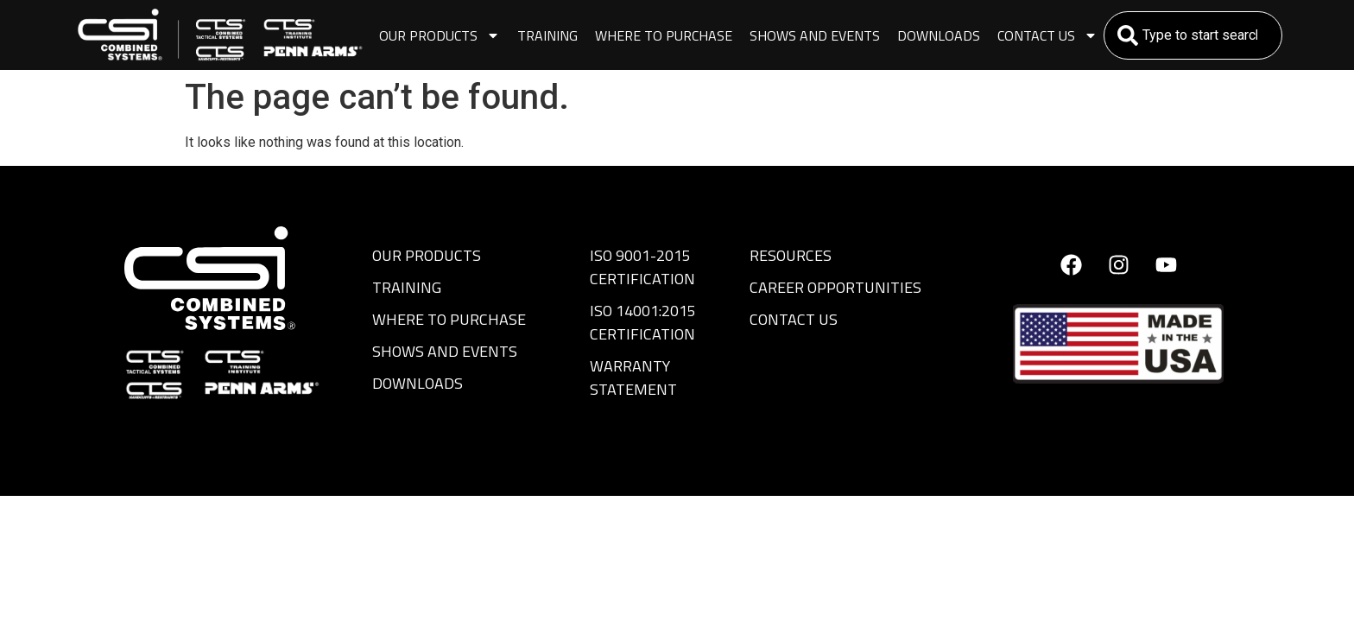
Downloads (938, 35)
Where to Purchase (663, 35)
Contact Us (1047, 35)
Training (547, 35)
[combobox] (1193, 35)
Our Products (439, 35)
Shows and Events (815, 35)
